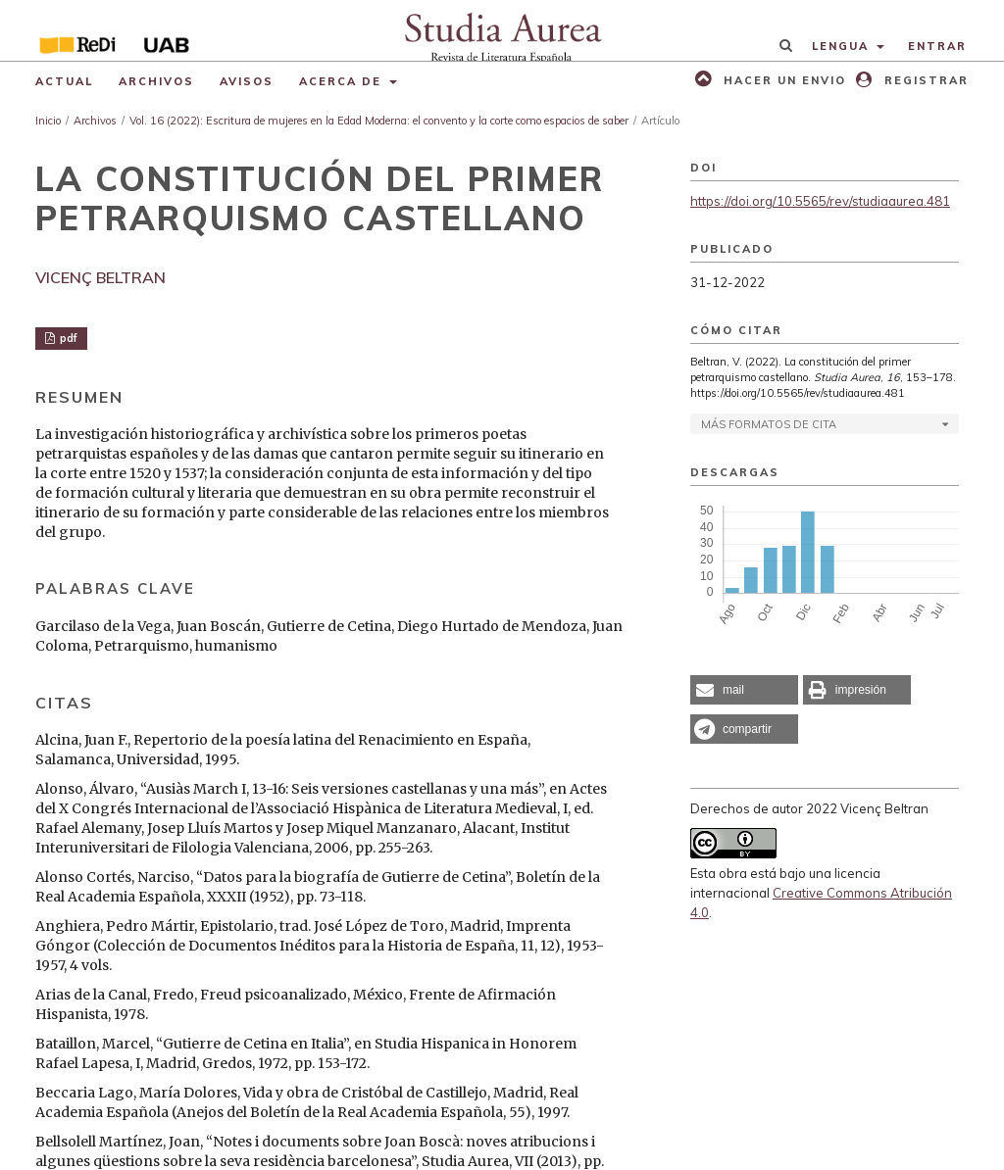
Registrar (924, 80)
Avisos (247, 81)
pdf (67, 338)
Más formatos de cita (768, 424)
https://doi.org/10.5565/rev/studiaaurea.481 (820, 201)
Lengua (843, 46)
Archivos (156, 81)
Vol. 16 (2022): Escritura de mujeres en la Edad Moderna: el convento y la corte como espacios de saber (378, 120)
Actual (64, 81)
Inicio (48, 120)
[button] (744, 690)
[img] (502, 30)
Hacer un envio (782, 80)
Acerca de (342, 81)
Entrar (937, 46)
